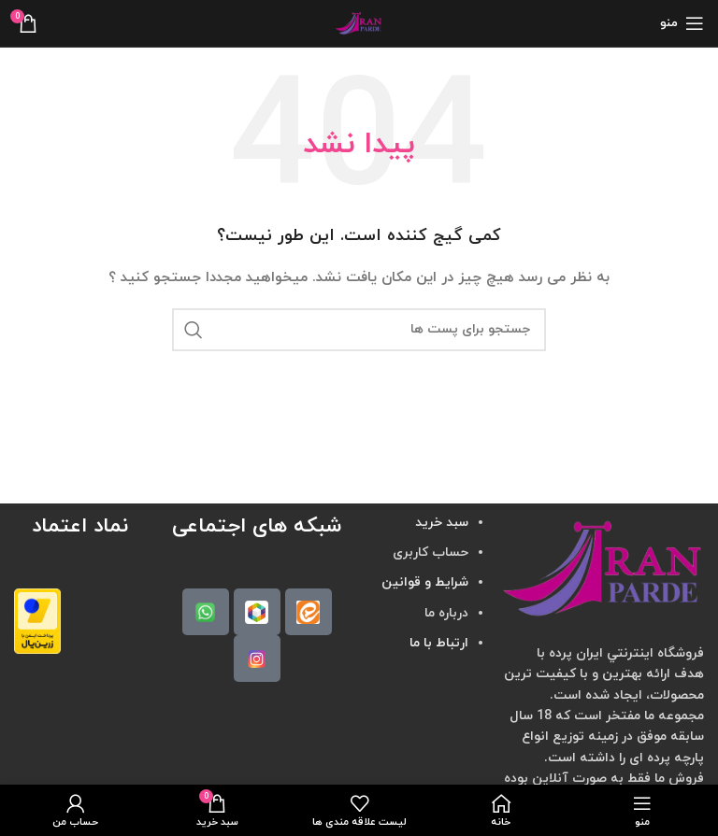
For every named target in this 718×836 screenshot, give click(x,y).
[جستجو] (359, 329)
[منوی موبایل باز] (682, 23)
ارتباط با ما (438, 643)
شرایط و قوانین (424, 582)
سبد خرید (441, 522)
